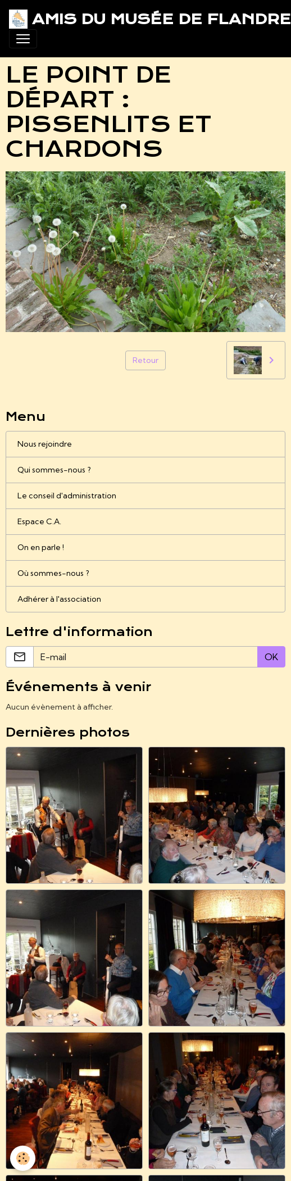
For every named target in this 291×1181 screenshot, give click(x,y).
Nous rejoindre (44, 444)
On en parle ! (40, 547)
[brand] (141, 19)
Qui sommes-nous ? (54, 470)
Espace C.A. (39, 521)
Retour (145, 360)
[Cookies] (22, 1158)
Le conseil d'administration (66, 495)
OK (271, 656)
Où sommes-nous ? (53, 573)
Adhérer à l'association (59, 599)
